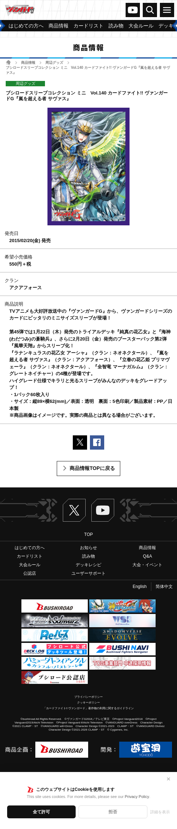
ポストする (80, 442)
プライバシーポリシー (88, 696)
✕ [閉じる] (168, 779)
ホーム (8, 62)
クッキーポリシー (88, 702)
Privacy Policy (137, 796)
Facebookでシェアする (97, 442)
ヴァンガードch (133, 10)
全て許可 (41, 811)
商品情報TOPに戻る (92, 468)
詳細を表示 (160, 812)
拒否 (112, 811)
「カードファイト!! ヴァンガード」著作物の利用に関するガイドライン (88, 708)
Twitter (74, 510)
